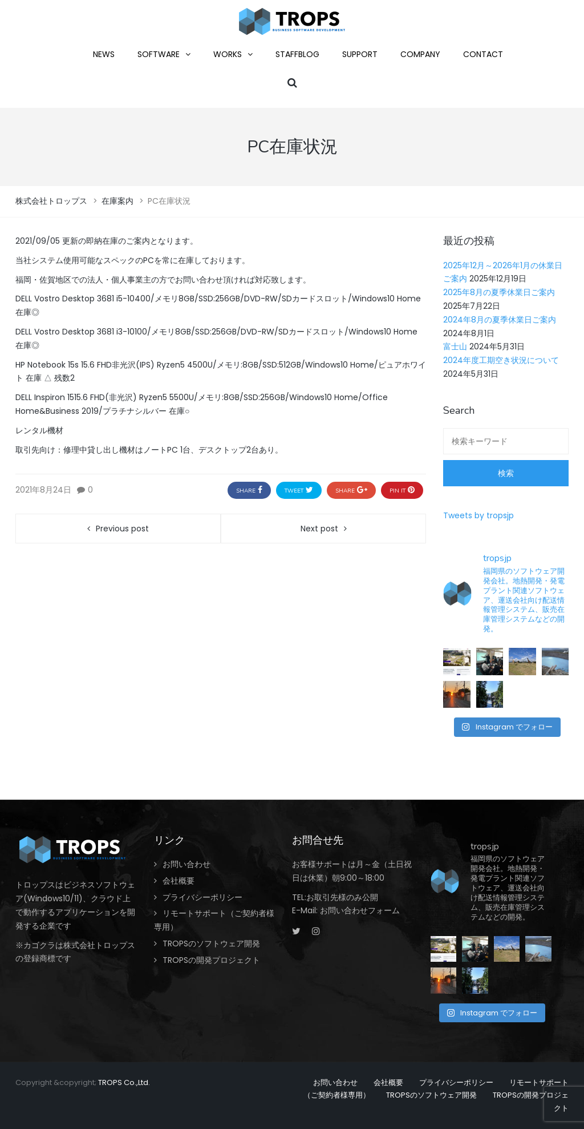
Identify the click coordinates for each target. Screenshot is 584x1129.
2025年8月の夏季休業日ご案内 (499, 292)
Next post (319, 528)
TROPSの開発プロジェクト (211, 960)
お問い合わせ (186, 864)
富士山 (455, 346)
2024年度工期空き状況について (501, 360)
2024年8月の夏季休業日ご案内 (499, 319)
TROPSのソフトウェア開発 (211, 943)
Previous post (122, 528)
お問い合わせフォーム (360, 910)
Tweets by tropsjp (478, 515)
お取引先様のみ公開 (342, 897)
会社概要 (178, 880)
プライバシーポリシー (202, 897)
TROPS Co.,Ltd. (124, 1082)
